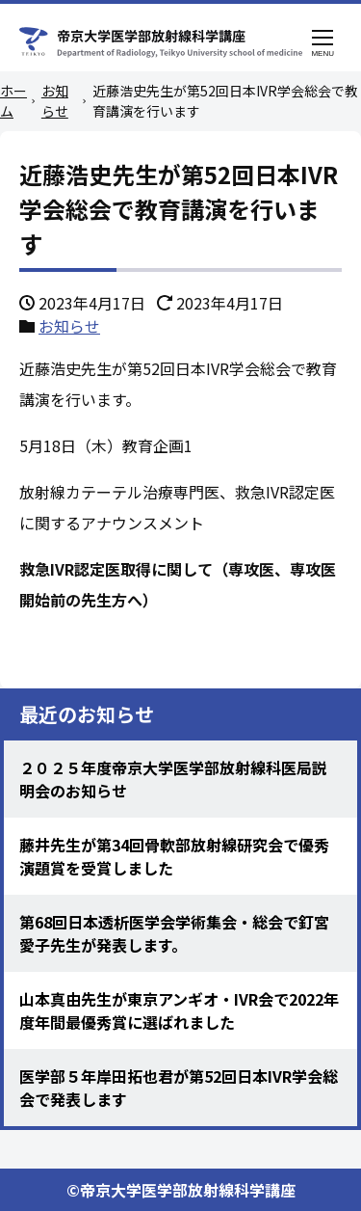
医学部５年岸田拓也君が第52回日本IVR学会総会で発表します (178, 1087)
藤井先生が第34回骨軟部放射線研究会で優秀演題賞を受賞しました (174, 856)
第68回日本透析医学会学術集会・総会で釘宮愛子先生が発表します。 (174, 933)
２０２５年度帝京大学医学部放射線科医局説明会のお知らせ (173, 779)
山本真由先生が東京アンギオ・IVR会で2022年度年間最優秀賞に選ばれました (179, 1010)
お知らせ (69, 325)
